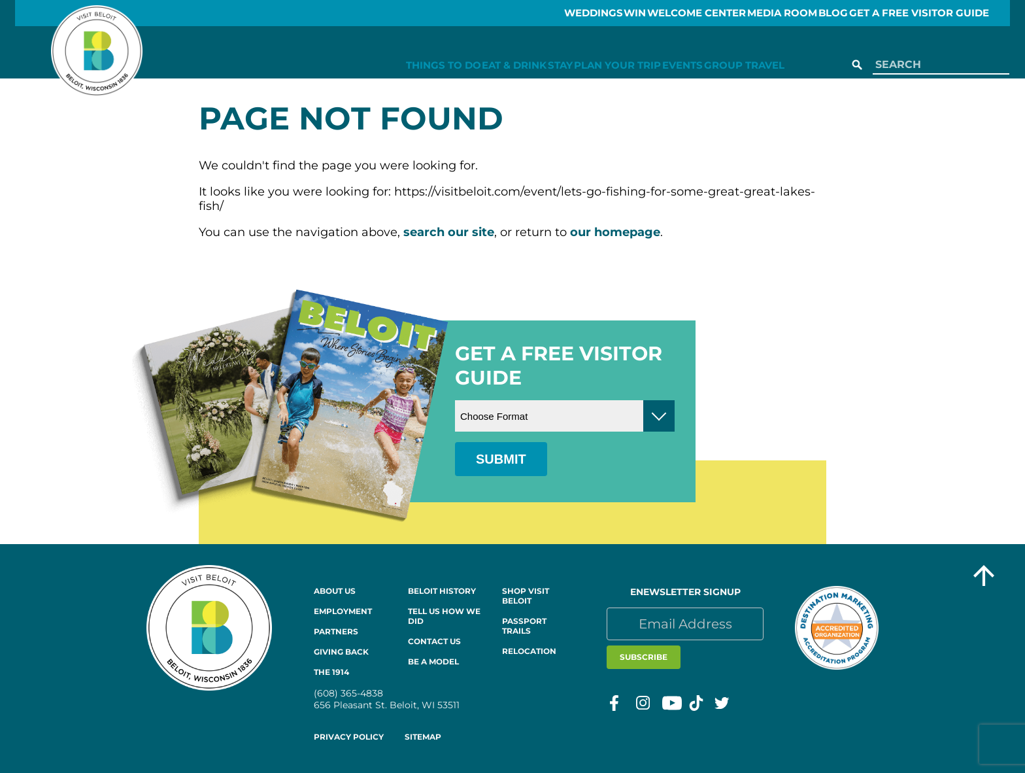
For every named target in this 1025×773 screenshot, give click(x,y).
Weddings (535, 13)
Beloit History (442, 591)
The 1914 (331, 672)
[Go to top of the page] (983, 577)
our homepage (615, 232)
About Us (335, 591)
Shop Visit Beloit (525, 596)
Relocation (529, 651)
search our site (448, 232)
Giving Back (341, 652)
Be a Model (433, 661)
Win (594, 13)
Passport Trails (524, 626)
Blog (838, 13)
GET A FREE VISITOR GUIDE (938, 13)
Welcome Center (671, 13)
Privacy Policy (349, 737)
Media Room (770, 13)
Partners (336, 631)
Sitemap (423, 737)
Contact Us (434, 641)
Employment (343, 611)
